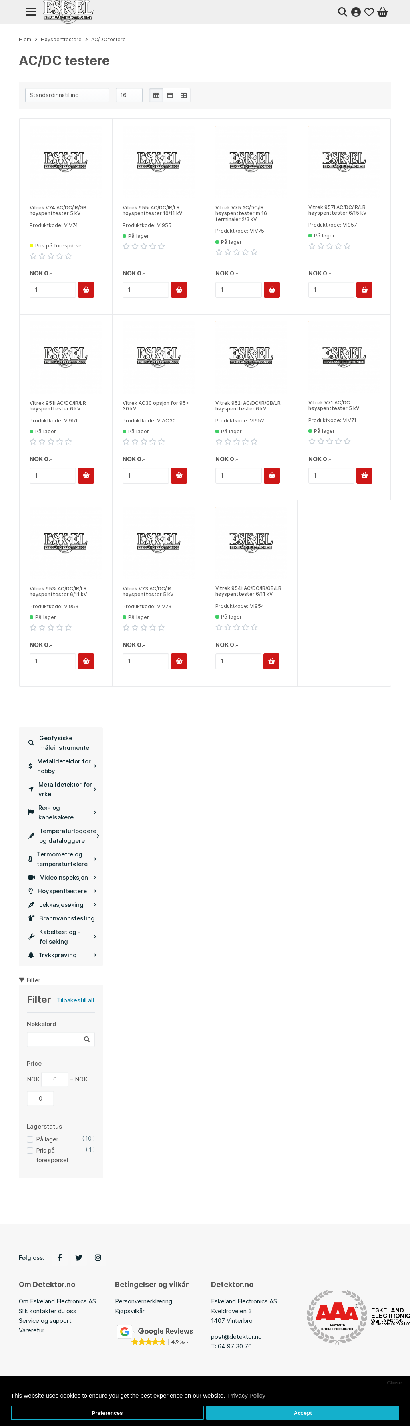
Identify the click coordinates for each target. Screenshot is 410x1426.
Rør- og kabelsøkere (62, 812)
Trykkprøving (62, 955)
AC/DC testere (108, 39)
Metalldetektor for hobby (62, 766)
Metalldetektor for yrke (62, 789)
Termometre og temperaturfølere (62, 859)
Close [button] (394, 1383)
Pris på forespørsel (52, 1155)
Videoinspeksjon (62, 877)
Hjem (25, 39)
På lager (47, 1139)
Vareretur (31, 1330)
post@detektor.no (236, 1336)
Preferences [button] (107, 1413)
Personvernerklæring (143, 1301)
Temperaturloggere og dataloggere (64, 835)
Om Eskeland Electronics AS (57, 1301)
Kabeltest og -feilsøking (62, 936)
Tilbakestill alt (76, 1000)
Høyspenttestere (62, 891)
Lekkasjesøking (62, 904)
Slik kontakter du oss (47, 1311)
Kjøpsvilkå (129, 1311)
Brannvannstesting (61, 918)
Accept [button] (303, 1413)
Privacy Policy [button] (246, 1395)
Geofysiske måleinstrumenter (60, 742)
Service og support (45, 1320)
